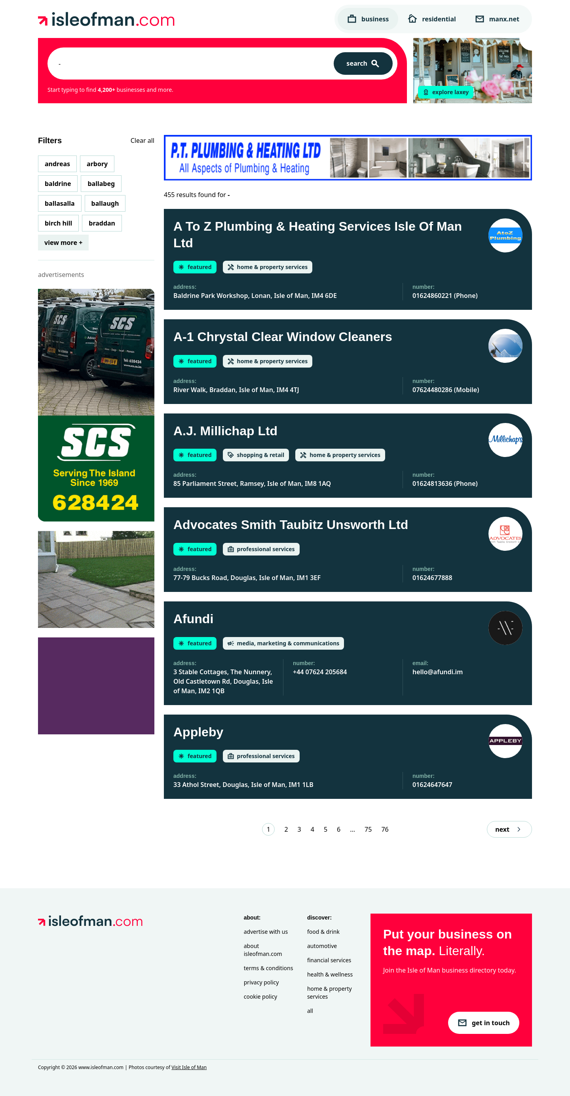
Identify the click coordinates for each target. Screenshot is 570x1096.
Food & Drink (323, 931)
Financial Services (329, 960)
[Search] (363, 63)
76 (384, 829)
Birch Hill (58, 223)
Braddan (102, 223)
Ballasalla (60, 203)
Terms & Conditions (268, 968)
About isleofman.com (263, 950)
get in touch (484, 1023)
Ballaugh (105, 203)
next (509, 829)
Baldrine (58, 183)
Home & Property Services (329, 992)
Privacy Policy (261, 982)
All (310, 1010)
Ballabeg (101, 183)
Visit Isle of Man (189, 1067)
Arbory (97, 163)
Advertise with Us (266, 931)
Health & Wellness (330, 974)
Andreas (57, 163)
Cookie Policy (260, 996)
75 (368, 829)
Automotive (322, 946)
